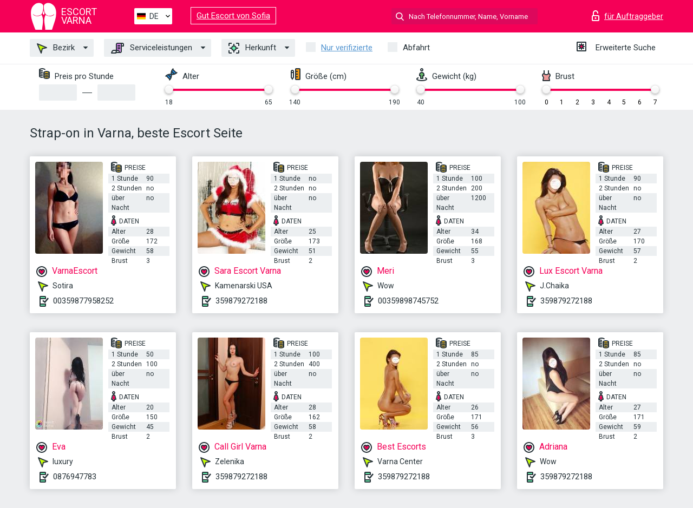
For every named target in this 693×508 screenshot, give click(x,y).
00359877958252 (83, 301)
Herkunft (252, 48)
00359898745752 (408, 301)
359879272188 (241, 301)
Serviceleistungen (151, 48)
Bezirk (56, 48)
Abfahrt (416, 47)
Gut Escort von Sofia (233, 16)
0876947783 (74, 476)
